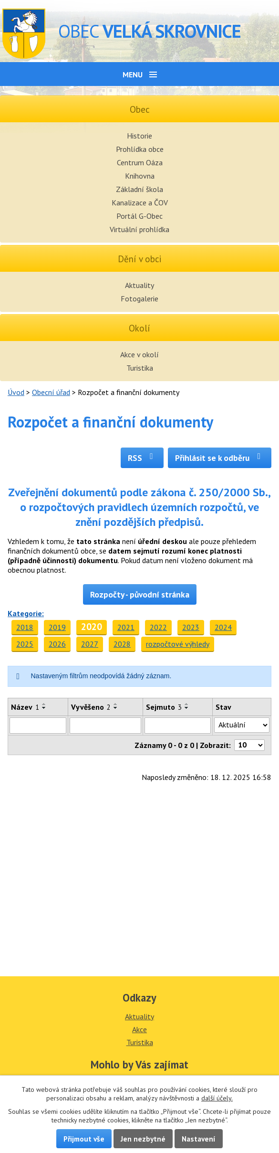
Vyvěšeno (91, 707)
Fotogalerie (139, 298)
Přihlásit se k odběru (219, 457)
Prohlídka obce (140, 149)
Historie (139, 135)
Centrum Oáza (140, 162)
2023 (190, 627)
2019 (57, 627)
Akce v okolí (139, 354)
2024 (223, 627)
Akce (139, 1029)
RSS (142, 457)
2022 (158, 627)
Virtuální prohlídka (139, 229)
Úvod (16, 392)
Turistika (139, 368)
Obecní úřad (51, 392)
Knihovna (140, 176)
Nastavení (199, 1138)
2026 (57, 644)
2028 (122, 644)
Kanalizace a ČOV (140, 202)
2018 (24, 627)
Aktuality (139, 285)
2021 (125, 627)
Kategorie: (26, 613)
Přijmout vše (83, 1138)
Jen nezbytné (143, 1138)
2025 (24, 644)
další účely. (217, 1098)
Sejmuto (164, 707)
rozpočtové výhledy (177, 644)
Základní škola (139, 189)
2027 (89, 644)
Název (25, 707)
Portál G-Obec (139, 216)
